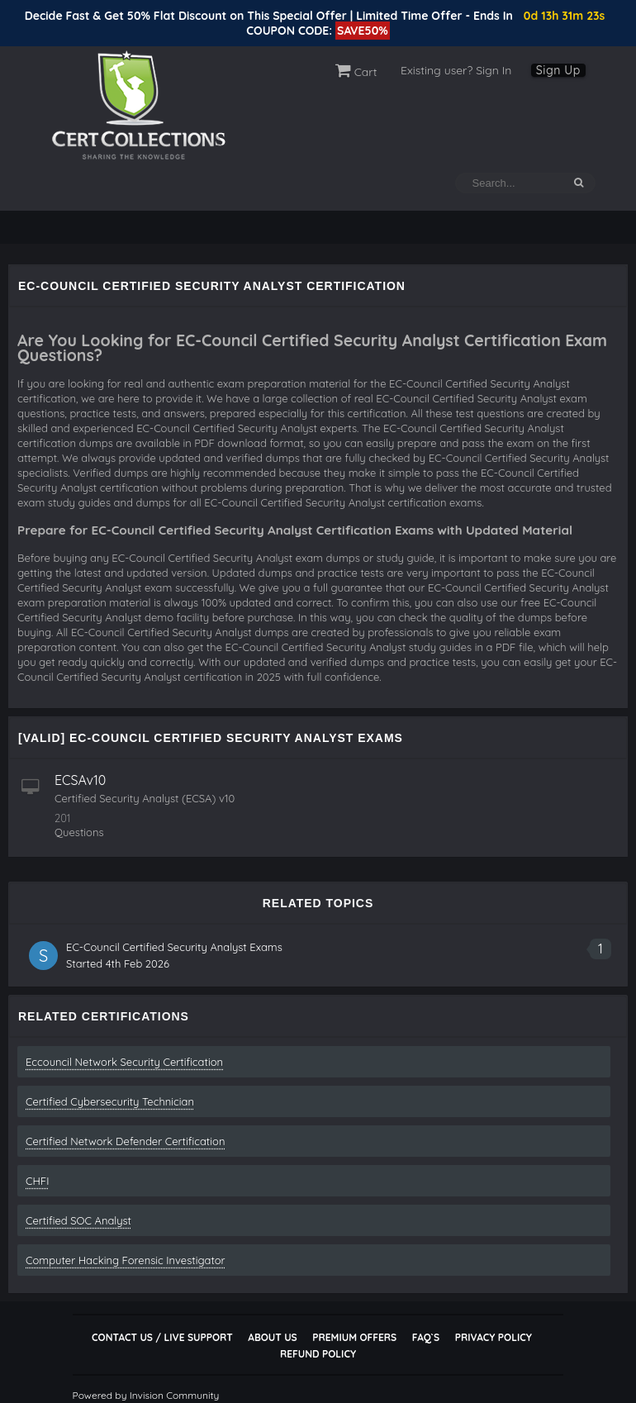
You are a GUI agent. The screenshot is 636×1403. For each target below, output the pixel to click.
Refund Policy (318, 1354)
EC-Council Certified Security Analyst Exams (174, 947)
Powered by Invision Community (146, 1395)
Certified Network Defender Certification (125, 1141)
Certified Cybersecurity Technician (110, 1101)
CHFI (37, 1180)
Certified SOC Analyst (78, 1220)
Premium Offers (354, 1337)
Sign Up (558, 70)
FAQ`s (425, 1337)
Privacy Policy (493, 1337)
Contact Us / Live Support (162, 1337)
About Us (272, 1337)
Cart (356, 71)
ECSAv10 (80, 780)
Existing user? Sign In (456, 70)
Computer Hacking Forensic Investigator (125, 1260)
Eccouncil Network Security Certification (124, 1061)
